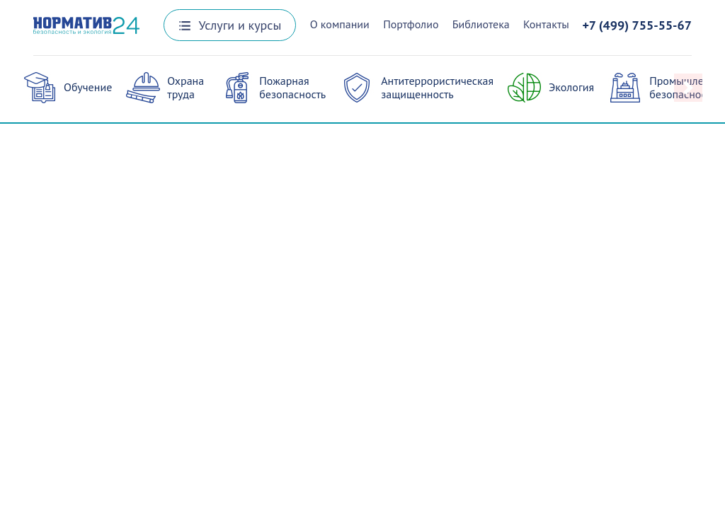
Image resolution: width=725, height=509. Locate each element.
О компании (340, 24)
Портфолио (410, 24)
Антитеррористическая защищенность (437, 87)
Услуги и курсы (230, 25)
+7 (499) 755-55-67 (637, 25)
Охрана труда (185, 87)
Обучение (88, 87)
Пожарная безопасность (292, 87)
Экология (571, 87)
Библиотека (481, 24)
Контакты (546, 24)
